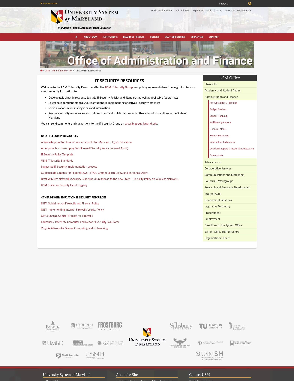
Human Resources (219, 135)
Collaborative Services (218, 168)
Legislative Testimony (217, 206)
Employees (197, 37)
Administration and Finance (221, 97)
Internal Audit (213, 193)
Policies (154, 37)
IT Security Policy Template (57, 154)
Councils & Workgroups (219, 181)
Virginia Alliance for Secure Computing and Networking (74, 228)
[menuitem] (76, 37)
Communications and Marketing (224, 175)
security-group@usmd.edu (141, 123)
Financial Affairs (218, 129)
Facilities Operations (220, 122)
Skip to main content (48, 3)
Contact (214, 37)
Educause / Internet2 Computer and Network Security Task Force (80, 222)
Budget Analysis (218, 109)
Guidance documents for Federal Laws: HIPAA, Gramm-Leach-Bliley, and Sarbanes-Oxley (94, 173)
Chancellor (211, 84)
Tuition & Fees (182, 10)
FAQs (218, 10)
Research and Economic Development (227, 187)
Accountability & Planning (223, 102)
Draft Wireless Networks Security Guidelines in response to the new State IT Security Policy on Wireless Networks (109, 179)
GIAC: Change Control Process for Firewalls (67, 216)
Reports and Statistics (202, 10)
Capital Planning (218, 115)
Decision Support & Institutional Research (232, 148)
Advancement (213, 162)
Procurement (217, 155)
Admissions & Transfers (161, 10)
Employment (212, 219)
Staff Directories (175, 37)
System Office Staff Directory (222, 231)
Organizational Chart (217, 238)
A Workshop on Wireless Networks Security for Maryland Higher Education (86, 142)
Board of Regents (133, 37)
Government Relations (218, 200)
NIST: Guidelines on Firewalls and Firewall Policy (70, 203)
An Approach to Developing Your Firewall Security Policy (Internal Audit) (84, 148)
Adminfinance (59, 70)
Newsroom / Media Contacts (238, 10)
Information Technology (222, 142)
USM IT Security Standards (57, 160)
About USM (90, 37)
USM (47, 70)
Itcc (70, 70)
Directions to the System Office (223, 225)
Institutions (110, 37)
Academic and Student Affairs (223, 90)
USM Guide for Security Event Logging (64, 185)
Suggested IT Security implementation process (69, 166)
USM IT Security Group (119, 87)
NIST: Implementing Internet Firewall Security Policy (72, 209)
